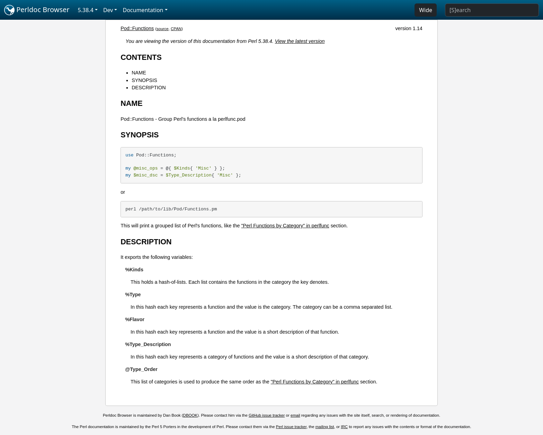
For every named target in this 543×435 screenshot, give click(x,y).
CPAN (176, 29)
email (295, 415)
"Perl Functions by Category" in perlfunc (285, 225)
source (163, 29)
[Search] (492, 10)
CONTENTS (141, 57)
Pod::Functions (137, 28)
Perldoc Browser (37, 10)
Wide (425, 10)
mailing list (324, 427)
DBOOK (190, 415)
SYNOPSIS (144, 80)
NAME (139, 72)
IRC (344, 427)
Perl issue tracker (291, 427)
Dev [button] (108, 10)
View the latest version (300, 41)
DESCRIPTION (149, 87)
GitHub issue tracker (267, 415)
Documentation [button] (143, 10)
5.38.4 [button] (86, 10)
